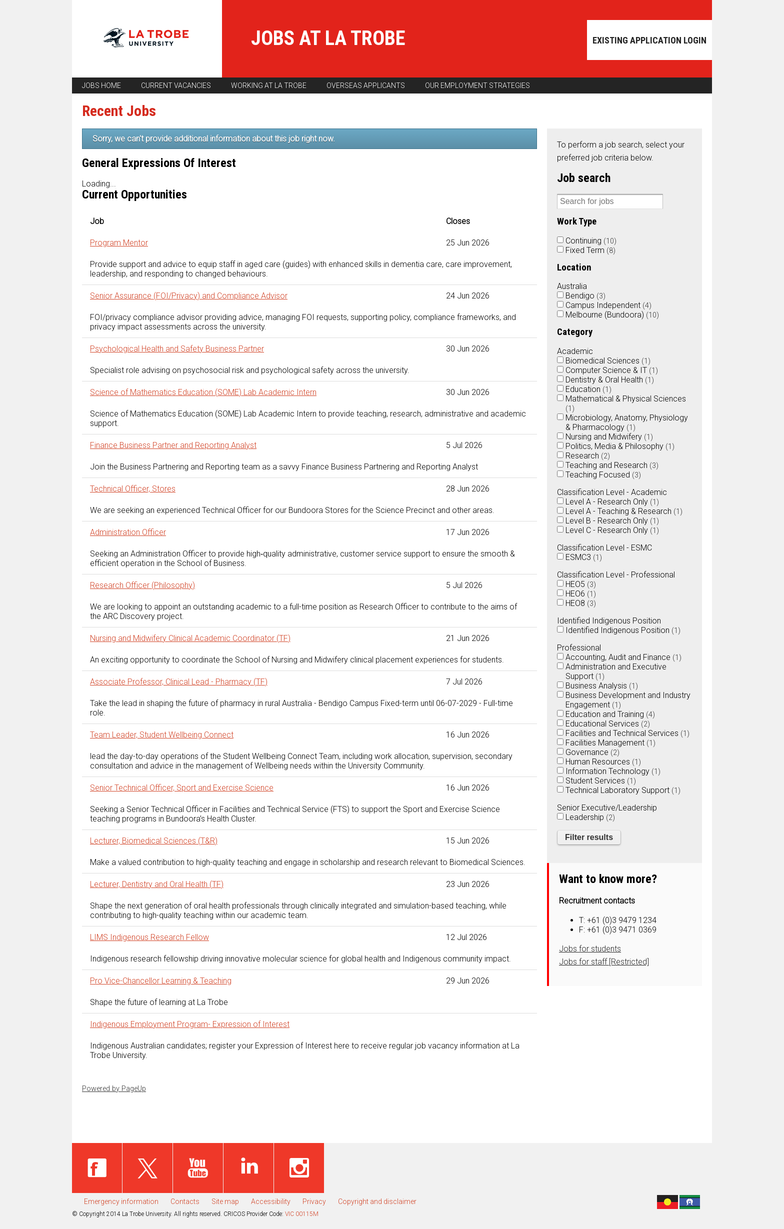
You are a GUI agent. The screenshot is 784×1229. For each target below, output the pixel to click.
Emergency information (121, 1202)
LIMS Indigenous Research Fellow (149, 937)
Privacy (314, 1202)
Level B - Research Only (612, 521)
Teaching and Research (612, 465)
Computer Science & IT (612, 370)
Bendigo (586, 295)
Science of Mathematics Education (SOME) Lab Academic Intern (203, 392)
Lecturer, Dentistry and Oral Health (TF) (157, 884)
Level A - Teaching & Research (624, 511)
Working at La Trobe (268, 86)
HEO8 (581, 603)
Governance (593, 752)
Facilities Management (611, 743)
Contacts (185, 1202)
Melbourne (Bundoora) (612, 315)
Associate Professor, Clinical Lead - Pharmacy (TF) (179, 681)
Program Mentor (119, 243)
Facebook (97, 1168)
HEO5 (581, 584)
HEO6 (581, 593)
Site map (225, 1202)
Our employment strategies (477, 86)
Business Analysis (602, 685)
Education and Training (610, 714)
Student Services (601, 781)
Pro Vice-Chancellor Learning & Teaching (161, 981)
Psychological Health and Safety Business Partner (177, 349)
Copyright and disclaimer (377, 1202)
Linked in (249, 1168)
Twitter (147, 1168)
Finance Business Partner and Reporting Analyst (173, 445)
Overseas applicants (365, 86)
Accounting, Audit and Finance (624, 657)
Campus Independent (609, 305)
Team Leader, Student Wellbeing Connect (162, 735)
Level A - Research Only (612, 501)
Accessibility (270, 1202)
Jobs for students (590, 949)
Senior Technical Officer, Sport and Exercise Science (182, 787)
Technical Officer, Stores (133, 489)
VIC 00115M (301, 1214)
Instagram (299, 1168)
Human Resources (603, 761)
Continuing (591, 241)
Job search (583, 178)
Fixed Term (591, 250)
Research (588, 455)
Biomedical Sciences (608, 361)
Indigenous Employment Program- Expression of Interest (190, 1024)
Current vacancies (176, 86)
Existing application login (649, 40)
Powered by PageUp (114, 1088)
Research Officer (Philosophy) (142, 585)
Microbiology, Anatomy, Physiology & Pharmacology (627, 422)
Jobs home (101, 86)
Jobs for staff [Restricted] (604, 961)
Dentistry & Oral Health (610, 379)
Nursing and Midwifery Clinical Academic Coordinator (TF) (190, 638)
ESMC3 (584, 557)
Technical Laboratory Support (623, 790)
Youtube (198, 1168)
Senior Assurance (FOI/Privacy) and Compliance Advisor (189, 295)
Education (589, 389)
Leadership (590, 817)
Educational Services (608, 723)
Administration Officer (128, 532)
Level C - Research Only (612, 530)
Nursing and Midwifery (609, 437)
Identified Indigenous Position (623, 630)
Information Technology (613, 771)
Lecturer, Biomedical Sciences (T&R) (154, 841)
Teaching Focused (603, 475)
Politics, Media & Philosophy (620, 446)
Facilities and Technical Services (628, 733)
